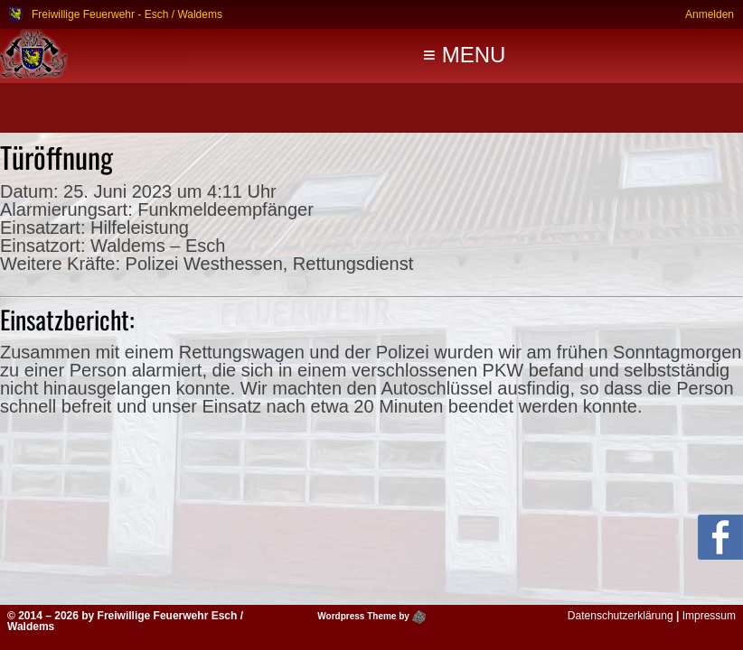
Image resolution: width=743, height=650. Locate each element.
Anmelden (709, 14)
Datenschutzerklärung (620, 615)
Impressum (709, 615)
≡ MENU (464, 54)
